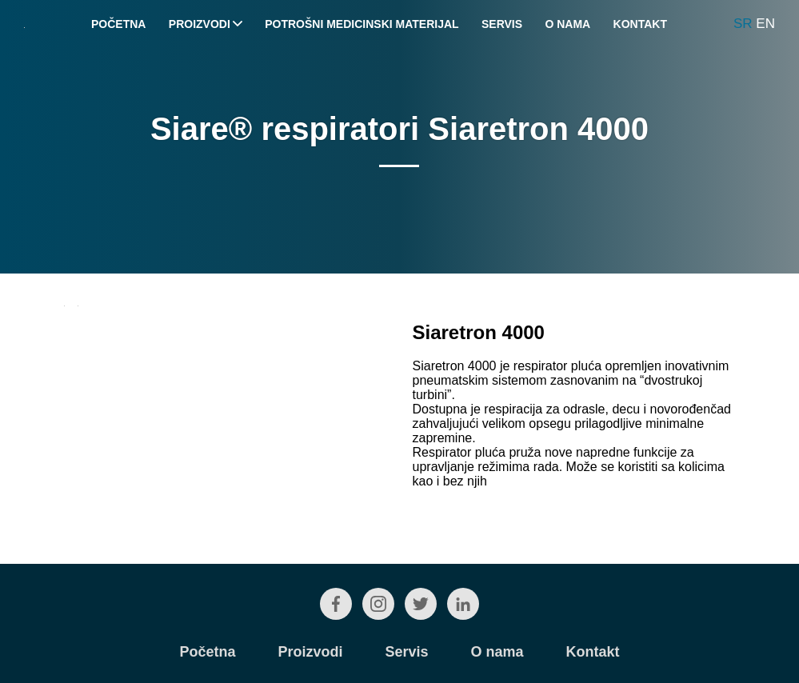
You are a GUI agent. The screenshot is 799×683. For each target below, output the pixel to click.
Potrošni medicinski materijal (361, 24)
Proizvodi (205, 24)
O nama (567, 24)
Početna (118, 24)
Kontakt (640, 24)
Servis (501, 24)
